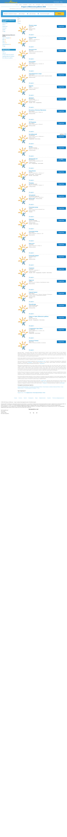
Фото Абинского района (7, 58)
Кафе (4, 41)
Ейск (33, 4)
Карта (3, 51)
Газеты (4, 42)
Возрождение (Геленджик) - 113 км (33, 388)
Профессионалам (42, 398)
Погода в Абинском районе (8, 54)
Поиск (59, 13)
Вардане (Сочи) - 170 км (22, 392)
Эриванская (4, 26)
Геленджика (30, 362)
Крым (43, 4)
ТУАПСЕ (30, 4)
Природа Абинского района (8, 56)
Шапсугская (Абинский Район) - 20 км (24, 386)
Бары (4, 39)
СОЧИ (17, 4)
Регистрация (56, 1)
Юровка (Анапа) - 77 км (22, 388)
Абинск (3, 24)
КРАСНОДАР (38, 4)
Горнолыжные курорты (49, 4)
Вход (61, 1)
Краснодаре (62, 382)
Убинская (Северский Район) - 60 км (38, 386)
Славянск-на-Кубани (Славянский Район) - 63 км (54, 386)
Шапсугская (4, 23)
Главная (15, 398)
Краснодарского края (41, 361)
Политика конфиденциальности (58, 398)
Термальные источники (59, 4)
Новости (4, 53)
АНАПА (20, 4)
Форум (36, 398)
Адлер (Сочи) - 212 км (31, 392)
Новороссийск (43, 380)
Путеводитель (30, 398)
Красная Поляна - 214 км (40, 392)
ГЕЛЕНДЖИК (25, 4)
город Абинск (42, 363)
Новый (3, 29)
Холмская (4, 28)
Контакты (20, 398)
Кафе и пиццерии (6, 37)
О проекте (49, 398)
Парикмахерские (6, 44)
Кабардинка (45, 382)
